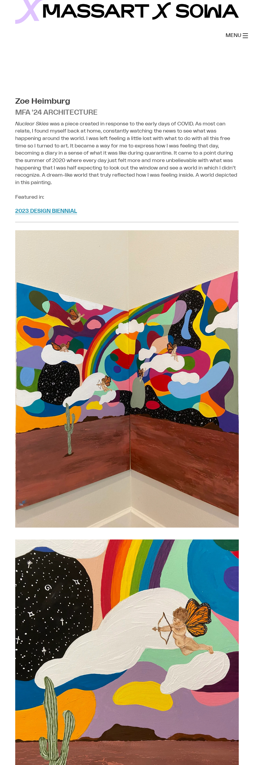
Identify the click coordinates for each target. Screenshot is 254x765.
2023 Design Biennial (46, 211)
